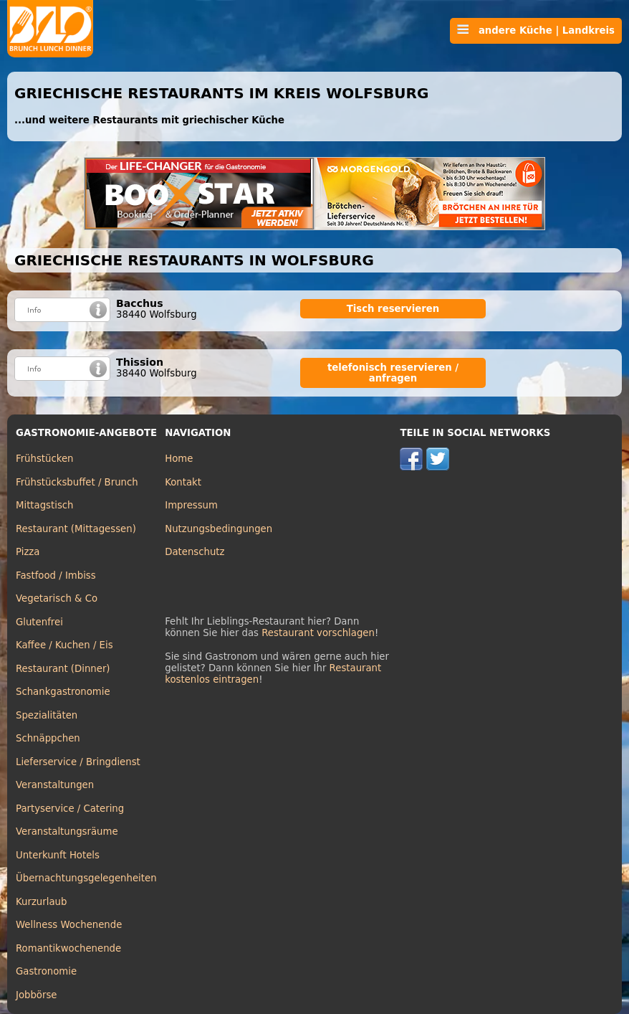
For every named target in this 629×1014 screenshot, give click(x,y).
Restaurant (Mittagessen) (76, 528)
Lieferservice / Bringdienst (78, 762)
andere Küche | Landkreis (536, 30)
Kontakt (183, 482)
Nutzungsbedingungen (218, 528)
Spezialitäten (46, 715)
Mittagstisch (45, 505)
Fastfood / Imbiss (56, 575)
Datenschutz (194, 551)
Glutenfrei (39, 622)
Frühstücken (45, 458)
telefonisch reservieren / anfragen (392, 373)
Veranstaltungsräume (67, 831)
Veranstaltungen (55, 785)
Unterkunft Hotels (58, 855)
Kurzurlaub (41, 901)
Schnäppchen (48, 738)
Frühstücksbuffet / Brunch (77, 482)
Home (179, 458)
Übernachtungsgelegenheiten (86, 878)
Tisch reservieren (393, 308)
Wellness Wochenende (69, 924)
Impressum (191, 505)
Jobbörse (36, 995)
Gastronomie (46, 971)
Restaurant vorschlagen (318, 632)
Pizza (27, 551)
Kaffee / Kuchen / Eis (64, 645)
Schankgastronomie (63, 691)
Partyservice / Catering (70, 808)
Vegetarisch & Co (56, 598)
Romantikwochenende (68, 948)
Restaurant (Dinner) (63, 668)
